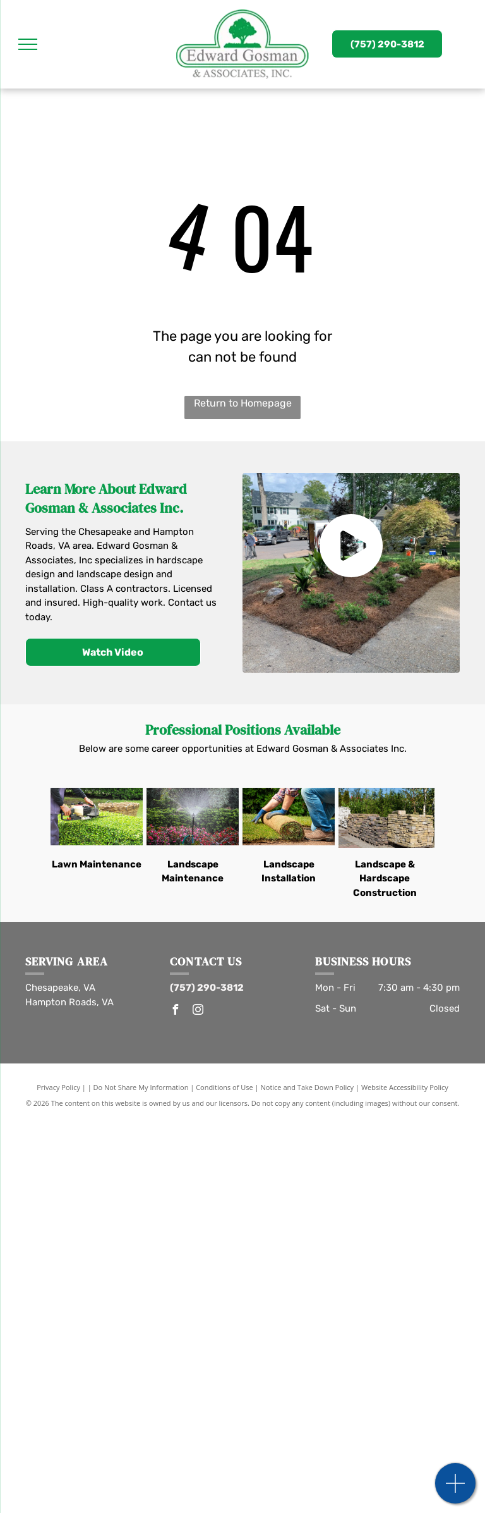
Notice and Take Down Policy (307, 1087)
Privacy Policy (58, 1087)
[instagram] (197, 1011)
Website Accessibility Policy (404, 1087)
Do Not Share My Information (141, 1087)
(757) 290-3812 (207, 987)
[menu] (27, 44)
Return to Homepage (243, 403)
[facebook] (175, 1011)
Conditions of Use (224, 1087)
